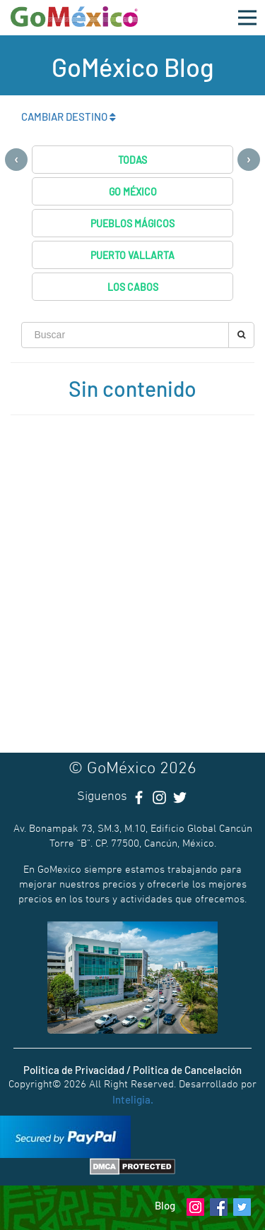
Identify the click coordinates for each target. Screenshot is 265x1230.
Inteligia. (132, 1099)
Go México (133, 192)
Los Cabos (132, 287)
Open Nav (251, 10)
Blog (165, 1205)
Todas (132, 160)
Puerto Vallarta (132, 255)
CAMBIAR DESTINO (68, 116)
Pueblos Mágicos (132, 223)
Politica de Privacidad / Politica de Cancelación (132, 1069)
